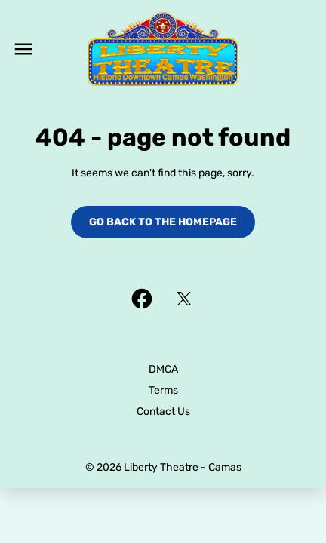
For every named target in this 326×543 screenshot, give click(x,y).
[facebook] (142, 299)
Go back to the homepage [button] (163, 222)
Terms (163, 390)
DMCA (163, 369)
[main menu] (23, 49)
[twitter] (184, 299)
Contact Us (163, 411)
